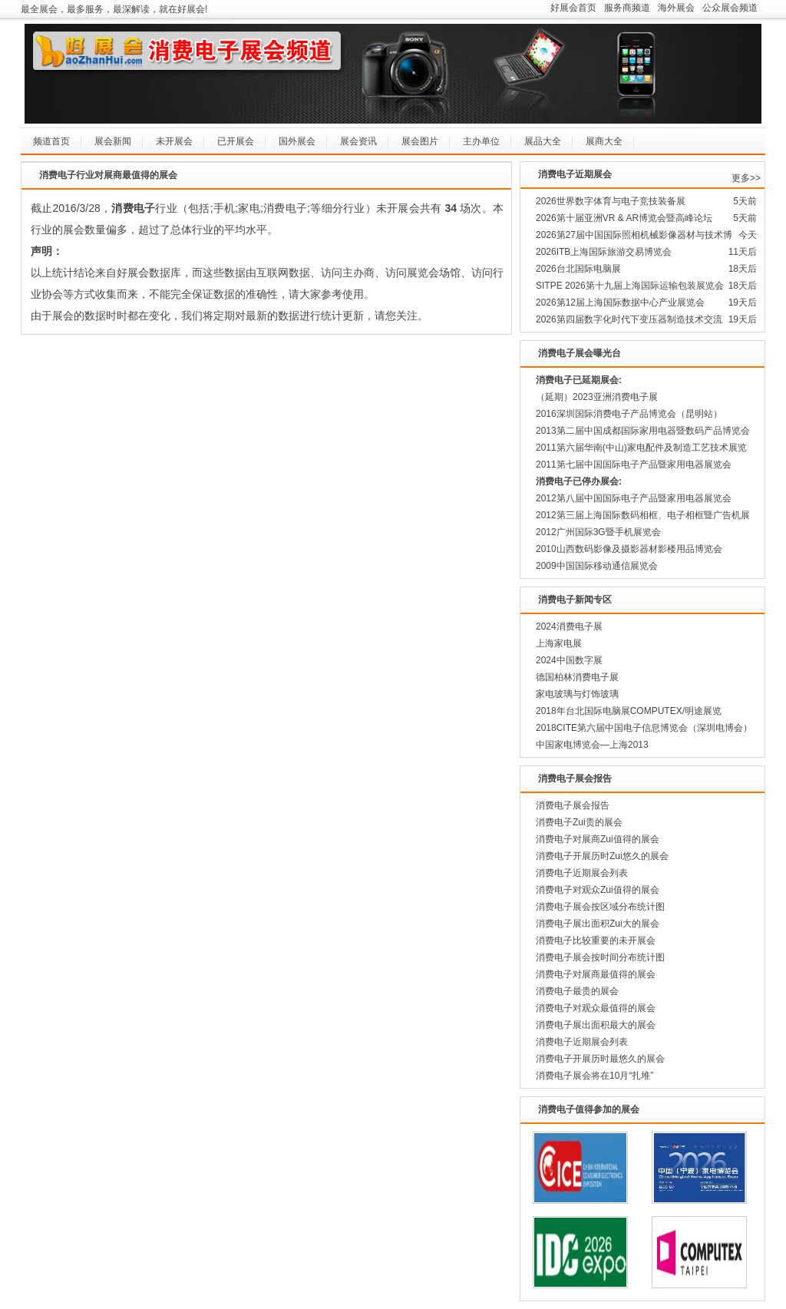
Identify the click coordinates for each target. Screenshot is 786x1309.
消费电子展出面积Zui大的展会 (597, 923)
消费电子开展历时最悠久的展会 (600, 1058)
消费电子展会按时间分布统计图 (600, 957)
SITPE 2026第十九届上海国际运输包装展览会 (630, 285)
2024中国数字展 (569, 660)
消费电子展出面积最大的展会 (596, 1025)
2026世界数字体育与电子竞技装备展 (610, 201)
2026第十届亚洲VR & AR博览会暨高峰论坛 (624, 218)
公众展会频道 (730, 7)
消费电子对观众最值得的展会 (596, 1008)
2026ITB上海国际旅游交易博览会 (604, 251)
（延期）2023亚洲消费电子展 (597, 397)
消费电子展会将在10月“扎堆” (594, 1075)
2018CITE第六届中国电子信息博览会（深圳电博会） (644, 727)
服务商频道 (627, 7)
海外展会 (676, 7)
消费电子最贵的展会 (577, 991)
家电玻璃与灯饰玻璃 (577, 694)
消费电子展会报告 (572, 805)
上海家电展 (559, 643)
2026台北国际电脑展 (578, 268)
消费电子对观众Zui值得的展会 (597, 889)
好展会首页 (573, 7)
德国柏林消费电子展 (577, 677)
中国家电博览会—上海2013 (592, 744)
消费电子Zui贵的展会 (579, 822)
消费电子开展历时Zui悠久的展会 (602, 856)
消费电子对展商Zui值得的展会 (597, 839)
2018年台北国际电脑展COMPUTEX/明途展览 (629, 711)
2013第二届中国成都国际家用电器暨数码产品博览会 (643, 430)
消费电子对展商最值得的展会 (596, 974)
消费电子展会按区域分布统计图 (600, 906)
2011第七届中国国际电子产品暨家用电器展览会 (634, 464)
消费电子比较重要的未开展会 (596, 940)
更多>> (746, 178)
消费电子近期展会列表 (582, 873)
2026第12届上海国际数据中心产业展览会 (620, 302)
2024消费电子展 (569, 626)
